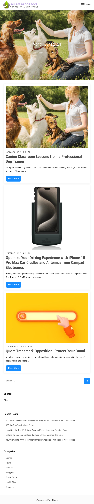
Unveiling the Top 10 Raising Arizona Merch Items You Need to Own (36, 430)
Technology (12, 346)
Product (10, 253)
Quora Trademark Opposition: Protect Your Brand (45, 351)
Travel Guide (11, 477)
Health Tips (11, 482)
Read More (14, 179)
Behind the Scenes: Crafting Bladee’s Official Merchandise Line (34, 435)
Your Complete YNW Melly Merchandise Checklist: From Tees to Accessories (40, 440)
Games (9, 458)
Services (10, 152)
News (8, 463)
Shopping (10, 487)
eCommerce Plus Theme (47, 500)
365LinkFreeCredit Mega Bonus (20, 425)
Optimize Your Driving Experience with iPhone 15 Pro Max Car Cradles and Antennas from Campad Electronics (45, 262)
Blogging (9, 472)
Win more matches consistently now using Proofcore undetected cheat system (41, 420)
